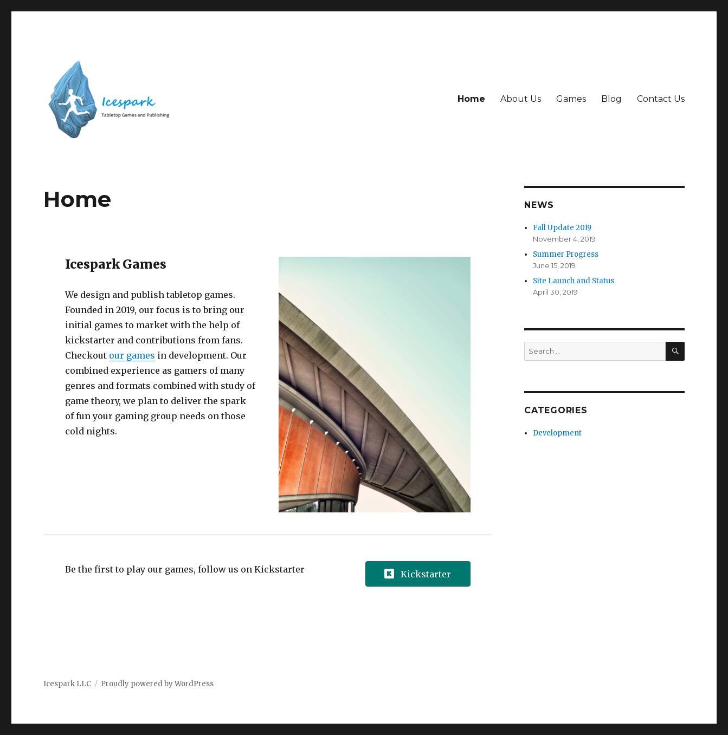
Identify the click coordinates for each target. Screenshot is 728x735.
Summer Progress (565, 254)
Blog (611, 99)
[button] (418, 574)
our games (132, 355)
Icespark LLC (67, 683)
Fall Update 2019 (562, 227)
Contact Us (661, 99)
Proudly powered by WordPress (157, 683)
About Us (520, 99)
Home (471, 99)
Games (571, 99)
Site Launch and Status (573, 280)
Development (557, 433)
